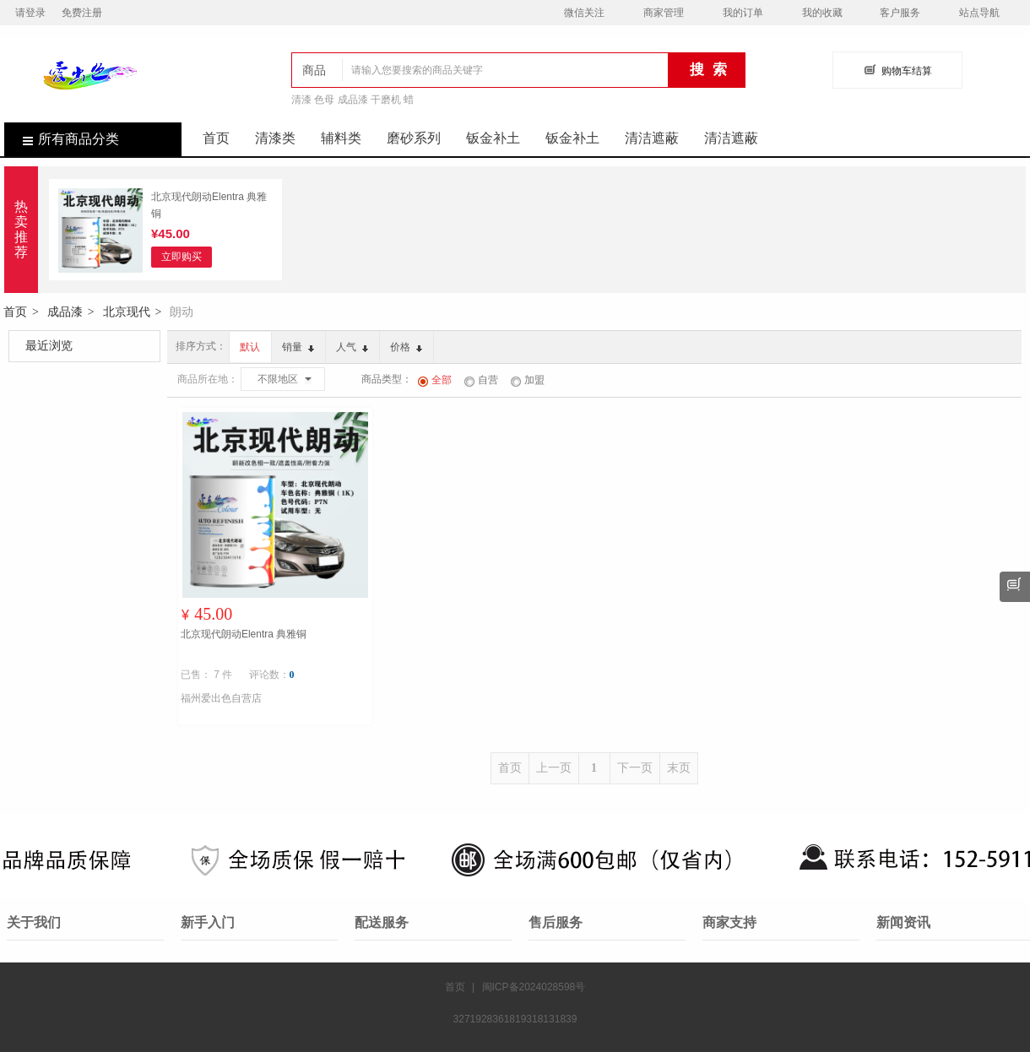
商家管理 (663, 13)
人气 (352, 347)
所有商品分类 (61, 139)
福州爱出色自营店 (221, 698)
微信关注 (584, 13)
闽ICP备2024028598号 (534, 987)
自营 (481, 380)
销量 (298, 347)
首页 (216, 138)
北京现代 (126, 311)
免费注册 (82, 13)
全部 (435, 380)
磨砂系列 (414, 138)
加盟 (528, 380)
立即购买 (181, 257)
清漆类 (275, 138)
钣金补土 (493, 138)
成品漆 (65, 311)
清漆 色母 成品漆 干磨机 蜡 (352, 100)
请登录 (30, 13)
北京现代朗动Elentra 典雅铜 (209, 205)
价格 (406, 347)
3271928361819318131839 (515, 1019)
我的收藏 (822, 13)
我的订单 (743, 13)
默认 (250, 347)
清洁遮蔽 (652, 138)
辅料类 (341, 138)
